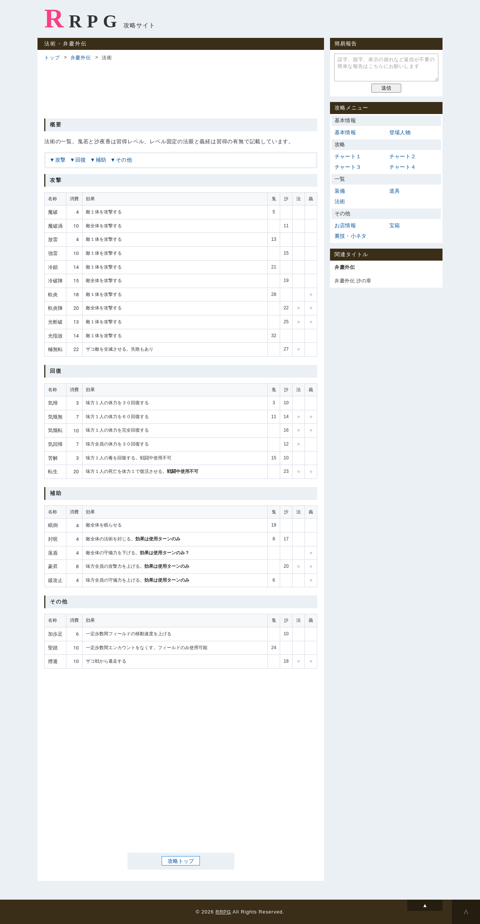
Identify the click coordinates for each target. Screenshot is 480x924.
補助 (101, 160)
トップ (52, 57)
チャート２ (402, 156)
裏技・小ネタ (350, 236)
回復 (81, 160)
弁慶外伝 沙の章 (353, 281)
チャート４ (402, 167)
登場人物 (400, 132)
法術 (339, 201)
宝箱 (394, 225)
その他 (124, 160)
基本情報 (345, 132)
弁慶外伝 (80, 57)
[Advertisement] (180, 88)
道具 (394, 191)
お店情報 (345, 225)
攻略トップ (181, 861)
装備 (339, 191)
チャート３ (347, 167)
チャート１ (347, 156)
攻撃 (60, 160)
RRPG (83, 18)
